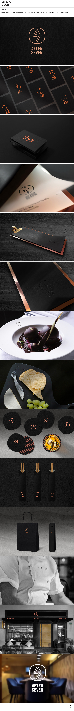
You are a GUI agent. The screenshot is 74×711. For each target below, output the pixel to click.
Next (71, 707)
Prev (71, 705)
